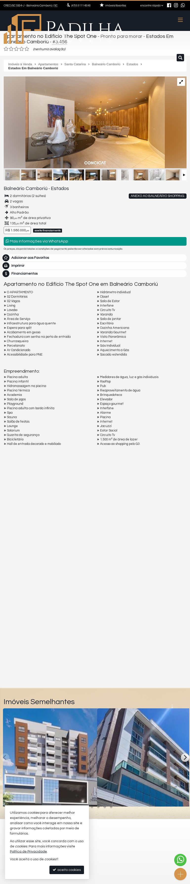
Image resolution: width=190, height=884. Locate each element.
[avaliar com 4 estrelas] (21, 48)
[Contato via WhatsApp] (180, 860)
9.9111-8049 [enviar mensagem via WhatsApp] (81, 5)
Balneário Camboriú (23, 187)
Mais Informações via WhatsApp (37, 240)
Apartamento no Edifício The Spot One (48, 35)
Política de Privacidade (28, 851)
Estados (53, 187)
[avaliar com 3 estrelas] (16, 48)
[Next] (185, 756)
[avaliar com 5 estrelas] (26, 48)
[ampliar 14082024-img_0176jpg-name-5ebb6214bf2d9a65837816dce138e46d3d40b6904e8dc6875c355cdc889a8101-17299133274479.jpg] (84, 122)
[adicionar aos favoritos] (88, 797)
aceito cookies (67, 870)
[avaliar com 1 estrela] (6, 48)
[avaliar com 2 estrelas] (11, 48)
